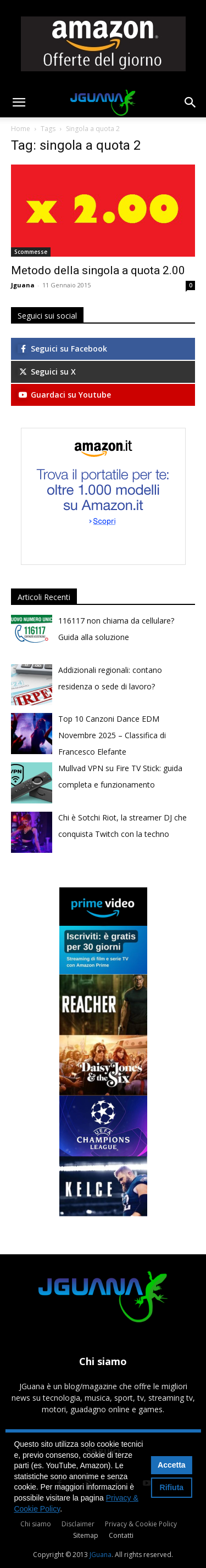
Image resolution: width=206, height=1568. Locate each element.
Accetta (172, 1465)
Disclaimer (78, 1524)
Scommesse (30, 252)
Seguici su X (47, 371)
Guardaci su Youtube (64, 394)
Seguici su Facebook (62, 348)
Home (20, 128)
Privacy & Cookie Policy (141, 1524)
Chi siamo (35, 1524)
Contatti (121, 1535)
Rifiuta (172, 1487)
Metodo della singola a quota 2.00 (98, 270)
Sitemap (85, 1535)
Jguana (23, 285)
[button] (18, 102)
